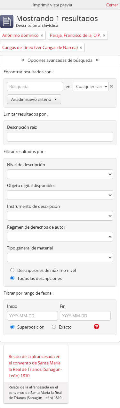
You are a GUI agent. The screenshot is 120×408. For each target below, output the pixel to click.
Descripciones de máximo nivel (43, 270)
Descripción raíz (22, 127)
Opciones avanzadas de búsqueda (60, 60)
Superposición (27, 327)
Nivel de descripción (26, 164)
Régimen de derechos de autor (36, 227)
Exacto (62, 327)
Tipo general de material (30, 248)
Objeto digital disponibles (31, 185)
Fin (63, 306)
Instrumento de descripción (33, 206)
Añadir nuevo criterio (34, 99)
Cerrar (112, 5)
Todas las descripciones (36, 278)
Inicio (12, 306)
